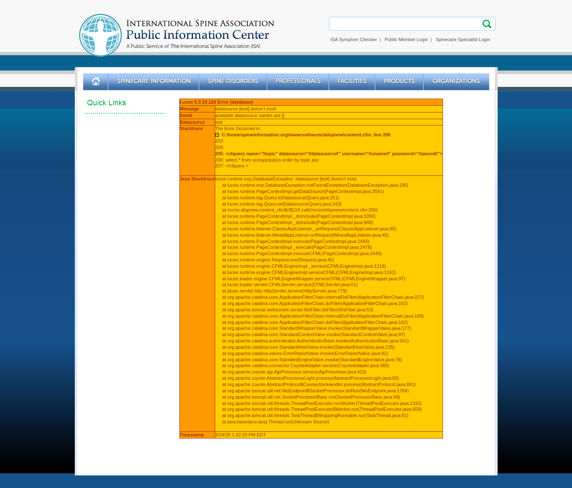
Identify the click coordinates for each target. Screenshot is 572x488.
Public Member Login (406, 39)
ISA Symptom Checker (353, 39)
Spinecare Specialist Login (463, 39)
